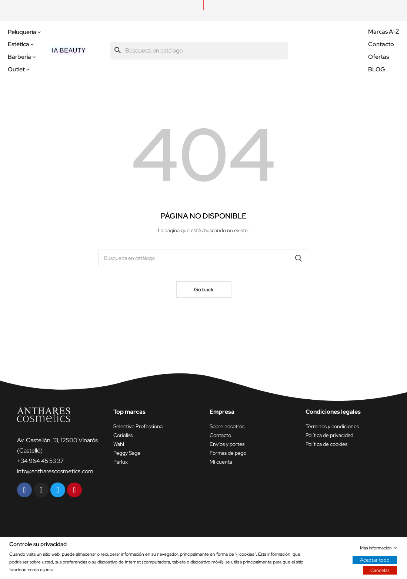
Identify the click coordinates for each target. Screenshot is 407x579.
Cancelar (380, 570)
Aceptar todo (375, 559)
